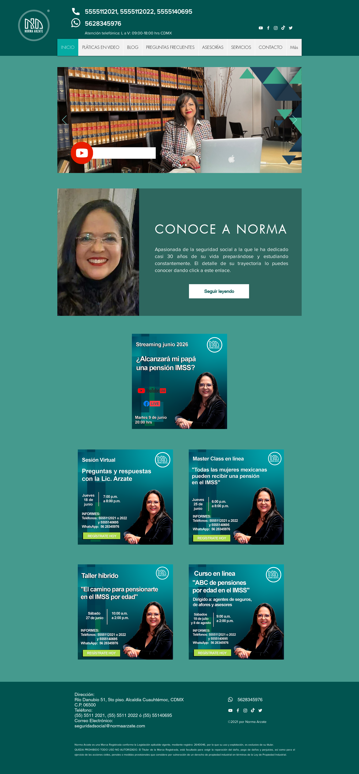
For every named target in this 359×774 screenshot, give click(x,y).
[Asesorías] (186, 165)
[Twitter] (290, 27)
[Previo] (64, 120)
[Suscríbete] (174, 165)
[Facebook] (268, 27)
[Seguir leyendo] (219, 291)
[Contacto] (180, 165)
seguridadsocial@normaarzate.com (110, 725)
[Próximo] (294, 120)
